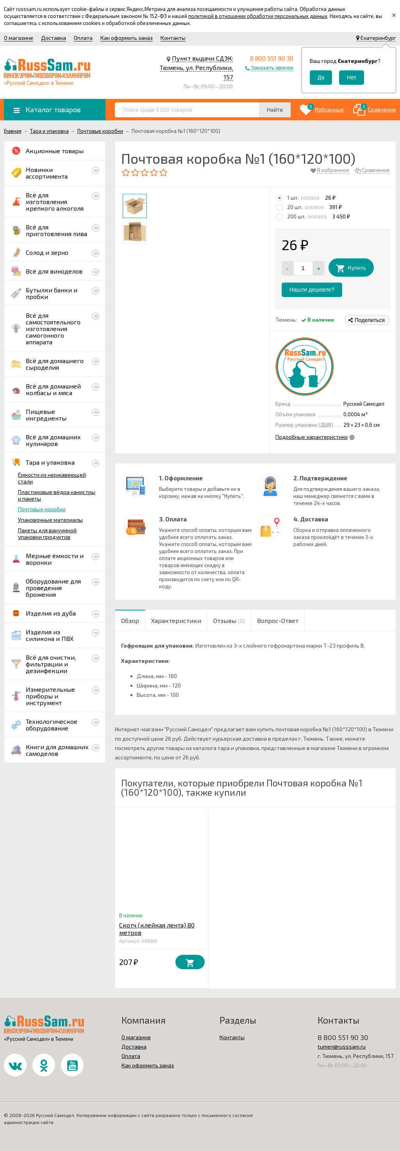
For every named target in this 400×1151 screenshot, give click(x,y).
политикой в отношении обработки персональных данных (257, 16)
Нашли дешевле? (311, 289)
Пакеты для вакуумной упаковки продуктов (47, 533)
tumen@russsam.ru (342, 1046)
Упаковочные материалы (50, 519)
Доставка (53, 37)
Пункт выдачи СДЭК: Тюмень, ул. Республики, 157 (196, 67)
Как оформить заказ (126, 37)
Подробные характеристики (311, 436)
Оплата (83, 37)
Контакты (173, 37)
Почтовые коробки (42, 509)
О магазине (18, 37)
